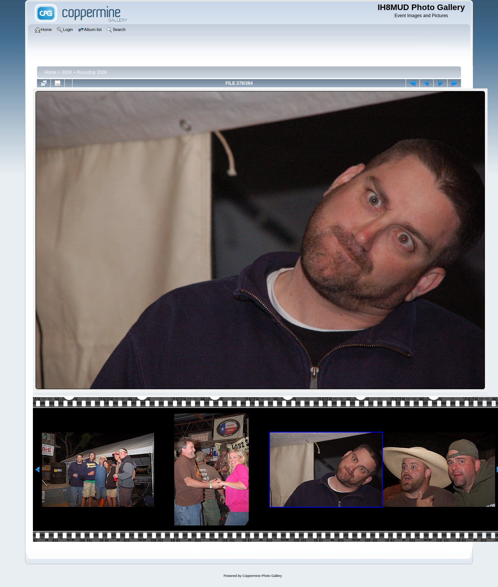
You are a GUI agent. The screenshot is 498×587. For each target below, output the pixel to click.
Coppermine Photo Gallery (262, 576)
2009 (67, 72)
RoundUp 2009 (92, 72)
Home (50, 72)
